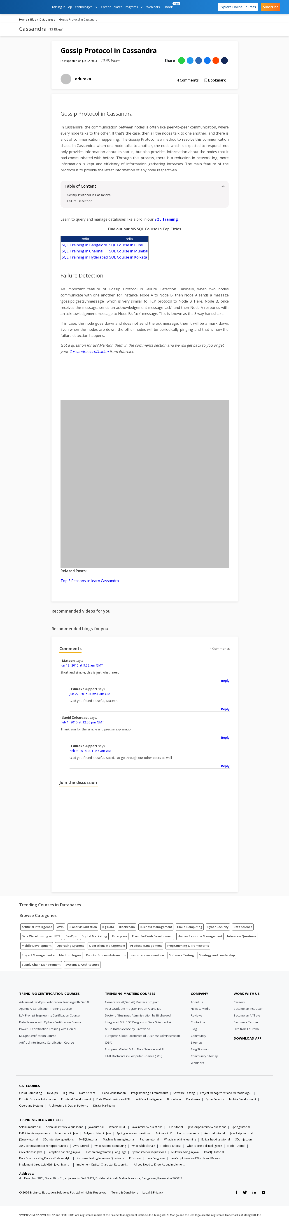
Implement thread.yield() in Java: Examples (45, 1165)
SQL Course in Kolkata (128, 257)
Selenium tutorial (30, 1127)
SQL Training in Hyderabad (85, 257)
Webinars (153, 7)
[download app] (248, 1049)
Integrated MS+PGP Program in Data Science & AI (138, 1023)
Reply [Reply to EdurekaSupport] (225, 709)
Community (198, 1036)
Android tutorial (214, 1134)
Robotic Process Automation (106, 956)
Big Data (108, 927)
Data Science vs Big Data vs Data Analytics (45, 1159)
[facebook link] (236, 1193)
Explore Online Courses (238, 7)
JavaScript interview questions (207, 1127)
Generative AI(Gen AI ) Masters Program (132, 1002)
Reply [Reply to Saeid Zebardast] (225, 738)
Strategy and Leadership (217, 956)
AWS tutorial (81, 1146)
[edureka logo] (26, 7)
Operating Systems (70, 946)
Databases (46, 20)
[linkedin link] (254, 1193)
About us (197, 1002)
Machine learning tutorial (119, 1140)
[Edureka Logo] (36, 983)
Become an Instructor (248, 1009)
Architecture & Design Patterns (68, 1106)
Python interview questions (149, 1152)
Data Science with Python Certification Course (50, 1023)
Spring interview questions (133, 1134)
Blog (33, 20)
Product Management (146, 946)
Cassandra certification (89, 352)
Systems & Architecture (82, 965)
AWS (60, 927)
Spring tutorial (241, 1127)
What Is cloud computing (110, 1146)
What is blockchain (143, 1146)
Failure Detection (79, 201)
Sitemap (196, 1043)
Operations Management (107, 946)
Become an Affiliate (247, 1016)
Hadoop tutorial (171, 1146)
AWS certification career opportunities (43, 1146)
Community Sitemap (204, 1056)
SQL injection (243, 1140)
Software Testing (181, 956)
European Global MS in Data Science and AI (134, 1050)
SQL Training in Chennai (82, 251)
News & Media (200, 1009)
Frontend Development (76, 1100)
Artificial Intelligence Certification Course (46, 1043)
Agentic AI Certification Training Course (45, 1009)
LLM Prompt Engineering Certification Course (49, 1016)
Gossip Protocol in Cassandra (89, 195)
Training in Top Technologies (73, 7)
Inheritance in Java (66, 1134)
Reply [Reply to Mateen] (225, 681)
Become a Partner (246, 1023)
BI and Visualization (83, 927)
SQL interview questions (58, 1140)
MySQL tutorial (88, 1140)
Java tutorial (96, 1127)
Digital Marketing (94, 937)
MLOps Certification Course (37, 1036)
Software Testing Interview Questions (100, 1159)
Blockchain (127, 927)
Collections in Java (30, 1152)
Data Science (242, 927)
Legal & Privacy (152, 1193)
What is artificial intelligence (204, 1146)
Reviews (196, 1016)
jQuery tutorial (28, 1140)
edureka (83, 79)
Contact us (198, 1023)
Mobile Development (36, 946)
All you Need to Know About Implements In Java (160, 1165)
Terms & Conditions (125, 1193)
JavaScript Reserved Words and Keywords (197, 1159)
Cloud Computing (189, 927)
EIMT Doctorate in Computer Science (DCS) (133, 1056)
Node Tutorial (236, 1146)
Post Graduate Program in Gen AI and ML (133, 1009)
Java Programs (156, 1159)
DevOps (71, 937)
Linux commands (188, 1134)
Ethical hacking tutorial (215, 1140)
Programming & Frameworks (188, 946)
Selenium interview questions (64, 1127)
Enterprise (119, 937)
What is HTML (117, 1127)
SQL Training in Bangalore (84, 245)
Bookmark (215, 80)
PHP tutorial (175, 1127)
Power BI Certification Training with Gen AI (47, 1029)
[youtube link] (263, 1193)
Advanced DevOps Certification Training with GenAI (54, 1002)
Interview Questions (241, 937)
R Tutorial (135, 1159)
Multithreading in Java (185, 1152)
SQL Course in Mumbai (128, 251)
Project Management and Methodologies (51, 956)
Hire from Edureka (246, 1029)
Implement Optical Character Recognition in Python (102, 1165)
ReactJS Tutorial (214, 1152)
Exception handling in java (64, 1152)
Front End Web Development (152, 937)
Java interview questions (147, 1127)
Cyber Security (217, 927)
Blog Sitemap (200, 1050)
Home (23, 20)
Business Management (156, 927)
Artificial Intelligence (37, 927)
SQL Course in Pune (126, 245)
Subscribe (270, 7)
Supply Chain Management (41, 965)
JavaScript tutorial (241, 1134)
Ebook (169, 5)
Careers (239, 1002)
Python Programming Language (106, 1152)
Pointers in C (164, 1134)
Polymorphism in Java (97, 1134)
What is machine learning (180, 1140)
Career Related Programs (122, 7)
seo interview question (147, 956)
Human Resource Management (200, 937)
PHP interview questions (34, 1134)
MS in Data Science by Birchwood (127, 1029)
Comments (188, 80)
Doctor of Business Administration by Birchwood (138, 1016)
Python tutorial (149, 1140)
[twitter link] (244, 1193)
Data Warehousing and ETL (41, 937)
